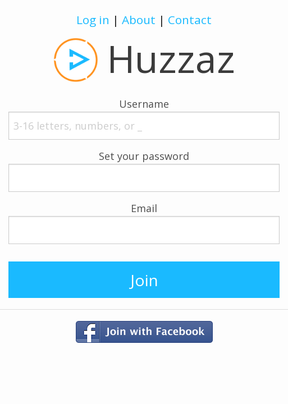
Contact (190, 19)
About (139, 19)
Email (144, 208)
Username (144, 104)
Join (144, 280)
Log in (92, 19)
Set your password (144, 156)
